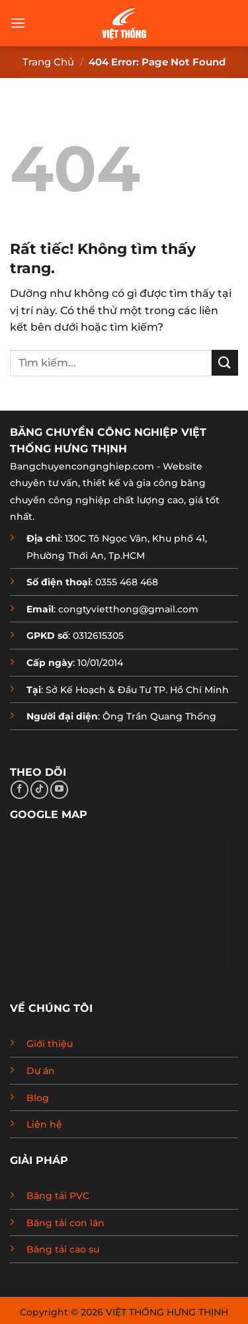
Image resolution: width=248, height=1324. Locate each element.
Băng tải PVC (57, 1196)
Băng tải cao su (62, 1249)
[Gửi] (225, 363)
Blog (37, 1098)
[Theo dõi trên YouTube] (59, 789)
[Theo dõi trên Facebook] (19, 789)
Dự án (40, 1071)
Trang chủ (48, 62)
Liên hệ (44, 1124)
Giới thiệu (49, 1044)
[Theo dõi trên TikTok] (39, 789)
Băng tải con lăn (65, 1223)
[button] (18, 23)
